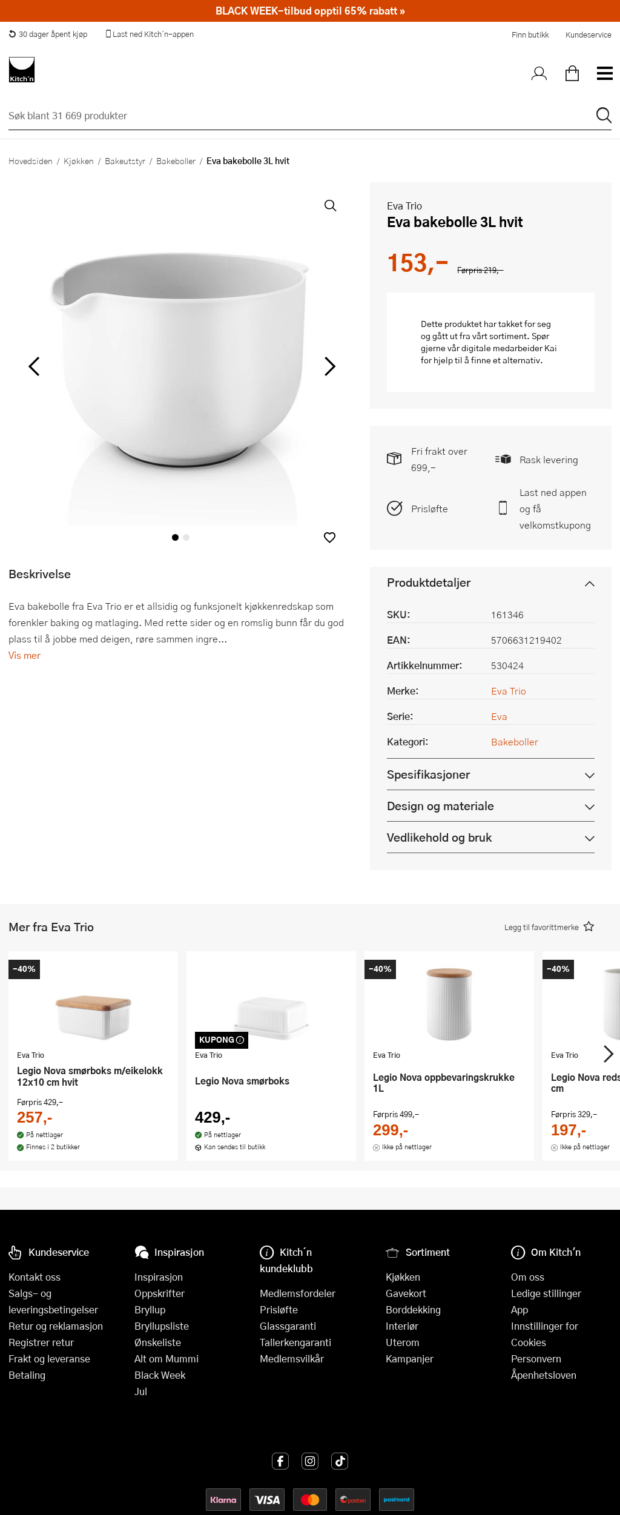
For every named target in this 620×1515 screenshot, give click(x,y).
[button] (329, 537)
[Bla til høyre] (328, 366)
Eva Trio (404, 206)
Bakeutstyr (125, 160)
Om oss (527, 1277)
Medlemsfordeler (297, 1293)
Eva (499, 716)
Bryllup (149, 1309)
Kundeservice (589, 34)
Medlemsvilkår (292, 1358)
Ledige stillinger (546, 1293)
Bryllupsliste (161, 1326)
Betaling (26, 1375)
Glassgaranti (288, 1326)
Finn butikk (530, 34)
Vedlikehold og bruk (439, 837)
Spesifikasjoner (428, 774)
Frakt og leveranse (49, 1358)
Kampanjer (410, 1358)
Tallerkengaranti (295, 1342)
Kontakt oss (34, 1277)
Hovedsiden (30, 160)
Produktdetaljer (428, 582)
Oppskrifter (159, 1293)
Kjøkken (79, 160)
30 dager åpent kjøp (47, 33)
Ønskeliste (157, 1342)
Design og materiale (440, 805)
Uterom (403, 1342)
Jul (140, 1391)
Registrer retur (41, 1342)
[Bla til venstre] (34, 366)
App (519, 1309)
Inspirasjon (158, 1277)
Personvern (536, 1358)
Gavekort (406, 1293)
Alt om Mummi (166, 1358)
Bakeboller (176, 160)
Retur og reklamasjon (55, 1326)
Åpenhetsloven (543, 1375)
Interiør (402, 1326)
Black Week (159, 1375)
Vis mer (24, 655)
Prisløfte (429, 508)
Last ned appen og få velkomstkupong (555, 508)
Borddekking (413, 1309)
